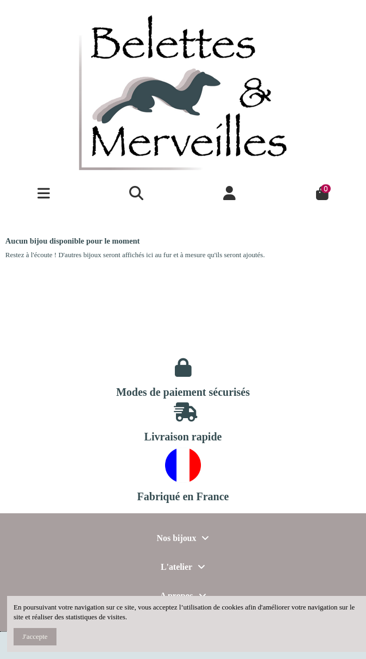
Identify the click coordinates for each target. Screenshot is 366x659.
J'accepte (34, 636)
